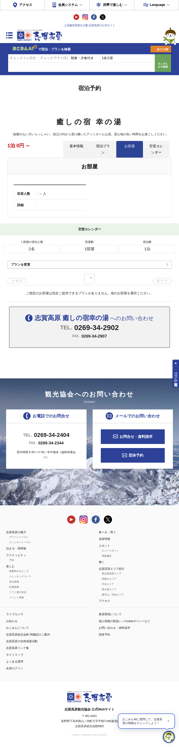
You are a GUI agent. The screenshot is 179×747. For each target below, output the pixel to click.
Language (157, 4)
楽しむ (10, 566)
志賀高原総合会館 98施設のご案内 (28, 634)
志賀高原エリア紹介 (111, 568)
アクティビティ (16, 555)
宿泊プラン (103, 149)
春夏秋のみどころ (19, 571)
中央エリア (108, 584)
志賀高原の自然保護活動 (21, 641)
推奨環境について (110, 614)
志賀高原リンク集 (17, 648)
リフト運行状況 (17, 592)
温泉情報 (104, 538)
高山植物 (14, 581)
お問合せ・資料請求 (136, 437)
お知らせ (12, 621)
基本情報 (76, 146)
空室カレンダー (156, 149)
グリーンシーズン (19, 537)
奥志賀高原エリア (111, 573)
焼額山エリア (109, 578)
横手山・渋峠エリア (113, 594)
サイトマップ (14, 654)
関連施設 (107, 555)
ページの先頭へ (176, 377)
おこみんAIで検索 (163, 65)
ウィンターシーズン (20, 542)
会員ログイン (14, 668)
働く (101, 562)
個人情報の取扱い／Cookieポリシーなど (124, 621)
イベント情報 (16, 597)
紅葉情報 (14, 587)
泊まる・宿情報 (16, 548)
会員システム (68, 4)
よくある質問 (14, 661)
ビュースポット (110, 550)
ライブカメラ (14, 614)
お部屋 (129, 146)
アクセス (25, 4)
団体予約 (136, 455)
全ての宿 (162, 49)
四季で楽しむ (113, 4)
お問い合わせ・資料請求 (114, 627)
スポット (104, 545)
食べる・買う (107, 532)
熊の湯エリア (109, 589)
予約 (11, 560)
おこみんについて (17, 627)
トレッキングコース (20, 576)
